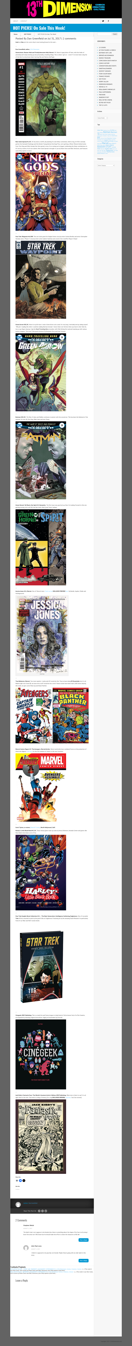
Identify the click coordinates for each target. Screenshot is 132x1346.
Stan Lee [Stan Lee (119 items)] (115, 148)
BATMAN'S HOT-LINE (105, 53)
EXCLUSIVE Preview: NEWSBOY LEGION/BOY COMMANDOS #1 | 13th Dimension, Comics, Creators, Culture (41, 1272)
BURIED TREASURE (105, 58)
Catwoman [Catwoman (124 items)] (99, 135)
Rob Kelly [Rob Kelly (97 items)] (103, 148)
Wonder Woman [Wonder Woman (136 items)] (101, 153)
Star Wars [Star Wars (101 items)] (104, 150)
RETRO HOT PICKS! (105, 102)
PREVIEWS (102, 95)
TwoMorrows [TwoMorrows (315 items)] (110, 152)
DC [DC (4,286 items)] (98, 137)
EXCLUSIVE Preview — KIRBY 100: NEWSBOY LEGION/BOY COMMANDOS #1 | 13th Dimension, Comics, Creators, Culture (46, 1269)
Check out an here (56, 591)
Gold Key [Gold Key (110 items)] (113, 139)
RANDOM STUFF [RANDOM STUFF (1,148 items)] (104, 147)
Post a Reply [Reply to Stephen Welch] (83, 1240)
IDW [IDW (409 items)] (105, 141)
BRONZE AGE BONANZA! (106, 55)
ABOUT (15, 21)
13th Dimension (34, 49)
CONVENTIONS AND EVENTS (107, 66)
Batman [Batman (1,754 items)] (107, 132)
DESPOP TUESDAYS (105, 71)
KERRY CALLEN (103, 81)
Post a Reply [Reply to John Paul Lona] (83, 1260)
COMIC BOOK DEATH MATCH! (108, 60)
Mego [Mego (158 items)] (110, 143)
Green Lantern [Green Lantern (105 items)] (100, 141)
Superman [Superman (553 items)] (109, 150)
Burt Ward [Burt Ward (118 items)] (105, 134)
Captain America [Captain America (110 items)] (111, 134)
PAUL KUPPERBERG (105, 92)
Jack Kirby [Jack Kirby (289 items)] (110, 141)
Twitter (45, 1211)
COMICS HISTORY (104, 63)
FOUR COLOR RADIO (105, 74)
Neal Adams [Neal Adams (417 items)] (110, 145)
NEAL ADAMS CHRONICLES (107, 89)
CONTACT (24, 21)
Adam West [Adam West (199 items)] (100, 130)
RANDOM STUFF (104, 97)
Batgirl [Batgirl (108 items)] (101, 132)
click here (68, 1097)
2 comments (69, 38)
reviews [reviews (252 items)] (114, 147)
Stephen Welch (28, 1225)
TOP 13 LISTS (103, 105)
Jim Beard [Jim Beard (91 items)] (116, 141)
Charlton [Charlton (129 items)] (105, 135)
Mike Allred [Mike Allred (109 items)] (102, 145)
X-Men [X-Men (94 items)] (106, 153)
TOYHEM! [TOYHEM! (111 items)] (104, 152)
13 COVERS (102, 47)
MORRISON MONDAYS (105, 84)
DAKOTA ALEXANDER (105, 68)
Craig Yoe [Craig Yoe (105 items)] (109, 135)
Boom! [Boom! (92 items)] (101, 134)
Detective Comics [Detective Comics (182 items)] (111, 138)
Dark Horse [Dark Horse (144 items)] (114, 136)
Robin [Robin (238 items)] (98, 149)
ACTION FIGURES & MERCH (107, 50)
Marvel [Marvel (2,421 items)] (105, 143)
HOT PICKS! (27, 34)
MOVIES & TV (103, 87)
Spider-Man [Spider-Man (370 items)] (108, 149)
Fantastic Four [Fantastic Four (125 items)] (100, 139)
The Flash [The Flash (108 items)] (115, 150)
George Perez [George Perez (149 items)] (107, 140)
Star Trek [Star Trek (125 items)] (99, 150)
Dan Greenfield (35, 38)
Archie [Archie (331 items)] (112, 130)
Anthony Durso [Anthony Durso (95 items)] (107, 130)
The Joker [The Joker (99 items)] (99, 152)
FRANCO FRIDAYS (104, 76)
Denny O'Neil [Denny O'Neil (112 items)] (104, 138)
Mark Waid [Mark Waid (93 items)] (99, 143)
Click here (29, 751)
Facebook (42, 1211)
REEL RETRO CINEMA (105, 100)
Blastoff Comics (35, 827)
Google (39, 1211)
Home (15, 34)
